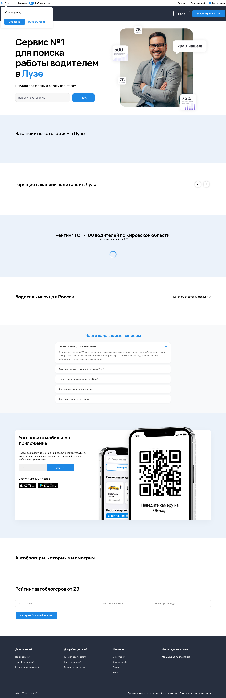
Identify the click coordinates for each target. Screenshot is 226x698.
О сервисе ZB (120, 662)
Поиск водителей (72, 662)
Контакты (117, 672)
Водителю (23, 3)
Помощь (117, 667)
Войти (181, 13)
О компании (119, 657)
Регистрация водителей (27, 667)
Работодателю (42, 3)
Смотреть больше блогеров (36, 615)
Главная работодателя (75, 657)
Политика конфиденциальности (195, 693)
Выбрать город (36, 21)
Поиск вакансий (23, 657)
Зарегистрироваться (209, 13)
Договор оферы (169, 693)
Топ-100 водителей (24, 662)
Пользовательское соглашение (143, 693)
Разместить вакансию (75, 667)
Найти (83, 97)
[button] (198, 184)
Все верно (14, 21)
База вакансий (198, 3)
